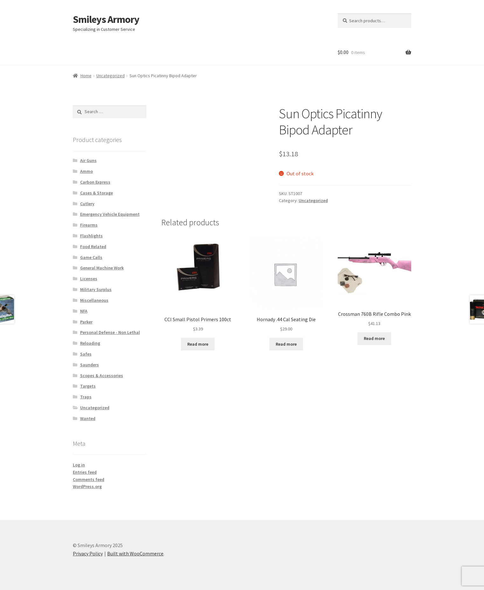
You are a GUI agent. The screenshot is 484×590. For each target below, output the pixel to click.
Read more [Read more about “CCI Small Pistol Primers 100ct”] (197, 344)
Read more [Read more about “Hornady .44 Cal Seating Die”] (286, 344)
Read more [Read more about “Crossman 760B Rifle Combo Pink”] (374, 338)
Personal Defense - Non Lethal (110, 332)
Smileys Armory (106, 19)
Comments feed (88, 479)
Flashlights (91, 236)
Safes (86, 354)
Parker (86, 322)
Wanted (87, 418)
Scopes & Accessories (101, 375)
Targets (88, 386)
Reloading (90, 343)
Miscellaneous (94, 300)
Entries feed (85, 472)
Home (86, 75)
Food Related (93, 246)
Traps (86, 397)
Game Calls (91, 257)
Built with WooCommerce (135, 553)
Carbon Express (95, 182)
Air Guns (88, 160)
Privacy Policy (88, 553)
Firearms (89, 225)
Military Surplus (96, 289)
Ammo (86, 171)
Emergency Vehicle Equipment (110, 214)
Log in (79, 465)
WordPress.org (87, 486)
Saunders (89, 365)
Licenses (88, 278)
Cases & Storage (96, 193)
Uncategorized (110, 75)
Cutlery (87, 204)
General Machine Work (102, 268)
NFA (83, 311)
